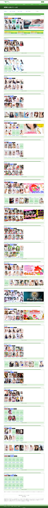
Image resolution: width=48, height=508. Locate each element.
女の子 (16, 4)
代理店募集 (19, 506)
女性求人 (40, 4)
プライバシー (9, 506)
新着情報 (24, 4)
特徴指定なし (5, 11)
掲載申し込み (15, 506)
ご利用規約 (12, 506)
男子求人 (32, 4)
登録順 (38, 11)
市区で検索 (13, 11)
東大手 (23, 496)
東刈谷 (25, 496)
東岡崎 (21, 11)
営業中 (30, 11)
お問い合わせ (5, 506)
